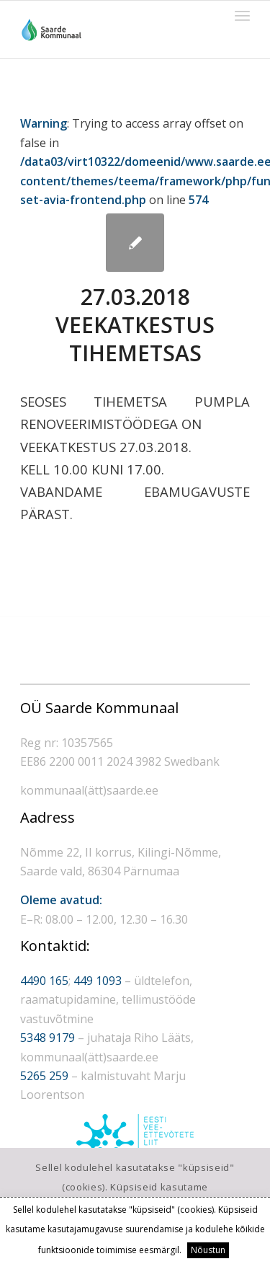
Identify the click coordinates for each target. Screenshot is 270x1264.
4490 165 (44, 981)
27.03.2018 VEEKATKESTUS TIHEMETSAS (135, 325)
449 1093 (97, 981)
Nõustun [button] (208, 1250)
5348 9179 (47, 1038)
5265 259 (44, 1076)
